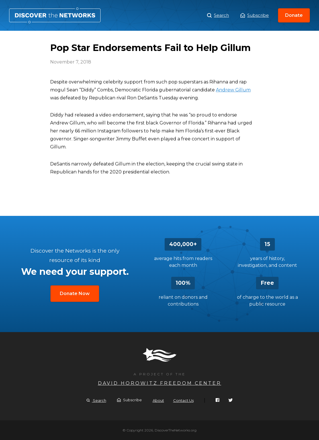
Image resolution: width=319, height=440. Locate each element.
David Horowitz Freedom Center (159, 383)
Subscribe (254, 15)
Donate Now (75, 293)
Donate (294, 15)
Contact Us (183, 400)
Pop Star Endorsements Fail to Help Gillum (55, 15)
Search (218, 15)
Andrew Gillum (233, 90)
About (158, 400)
